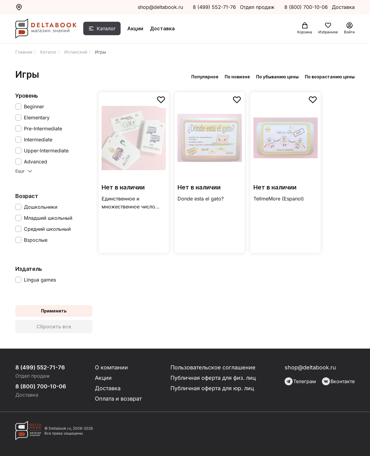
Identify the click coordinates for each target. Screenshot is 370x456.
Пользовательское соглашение (213, 367)
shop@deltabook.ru (160, 7)
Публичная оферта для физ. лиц (213, 378)
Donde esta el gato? (201, 199)
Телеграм (300, 381)
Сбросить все (53, 326)
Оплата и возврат (118, 398)
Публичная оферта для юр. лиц (212, 388)
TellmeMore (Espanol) (278, 199)
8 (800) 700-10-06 (306, 7)
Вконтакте (338, 381)
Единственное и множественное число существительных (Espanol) (128, 203)
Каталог (106, 28)
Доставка (162, 28)
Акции (135, 28)
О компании (111, 367)
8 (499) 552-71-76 (214, 7)
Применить (54, 310)
